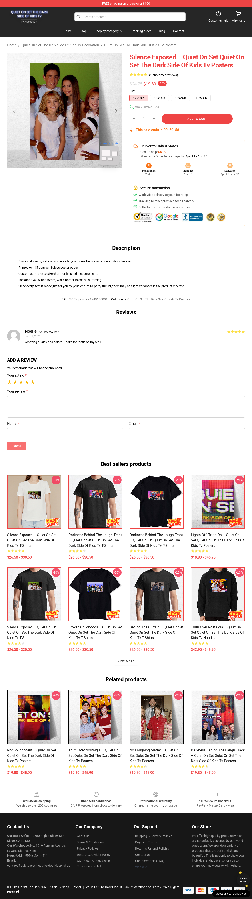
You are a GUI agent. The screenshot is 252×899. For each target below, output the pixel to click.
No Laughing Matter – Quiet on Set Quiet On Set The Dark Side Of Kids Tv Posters (156, 755)
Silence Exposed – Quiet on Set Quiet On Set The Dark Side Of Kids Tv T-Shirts (31, 540)
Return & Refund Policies (152, 848)
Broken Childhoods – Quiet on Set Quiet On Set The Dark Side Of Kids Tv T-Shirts (95, 632)
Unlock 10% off (244, 880)
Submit (16, 446)
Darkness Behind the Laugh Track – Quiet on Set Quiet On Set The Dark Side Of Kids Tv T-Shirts (95, 540)
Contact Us (142, 854)
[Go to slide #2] (76, 178)
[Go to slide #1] (53, 178)
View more (126, 661)
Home (11, 45)
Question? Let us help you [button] (231, 893)
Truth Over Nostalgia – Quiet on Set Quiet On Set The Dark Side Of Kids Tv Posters (95, 755)
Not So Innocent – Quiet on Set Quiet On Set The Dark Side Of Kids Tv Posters (31, 755)
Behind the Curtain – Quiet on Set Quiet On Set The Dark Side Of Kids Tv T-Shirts (156, 632)
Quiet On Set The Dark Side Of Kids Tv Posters (140, 45)
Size (133, 91)
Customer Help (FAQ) (149, 861)
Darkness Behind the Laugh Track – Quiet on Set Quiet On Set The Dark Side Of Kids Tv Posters (218, 755)
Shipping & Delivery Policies (153, 836)
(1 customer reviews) (163, 75)
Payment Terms (146, 842)
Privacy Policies (87, 848)
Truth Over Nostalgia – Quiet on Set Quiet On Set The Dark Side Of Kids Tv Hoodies (217, 632)
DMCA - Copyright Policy (93, 854)
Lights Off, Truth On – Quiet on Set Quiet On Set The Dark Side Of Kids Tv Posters (217, 540)
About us (83, 836)
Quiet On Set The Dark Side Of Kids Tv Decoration (60, 45)
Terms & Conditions (90, 842)
